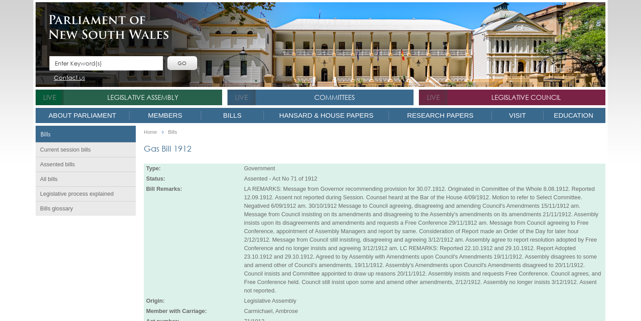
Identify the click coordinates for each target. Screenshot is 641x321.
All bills (48, 179)
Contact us (69, 78)
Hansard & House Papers (326, 115)
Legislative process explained (77, 194)
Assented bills (57, 164)
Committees (334, 97)
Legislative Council (526, 97)
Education (573, 115)
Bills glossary (56, 209)
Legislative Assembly (143, 97)
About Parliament (82, 115)
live (49, 97)
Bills (232, 115)
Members (165, 115)
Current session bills (65, 150)
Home (150, 132)
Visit (517, 115)
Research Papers (440, 115)
